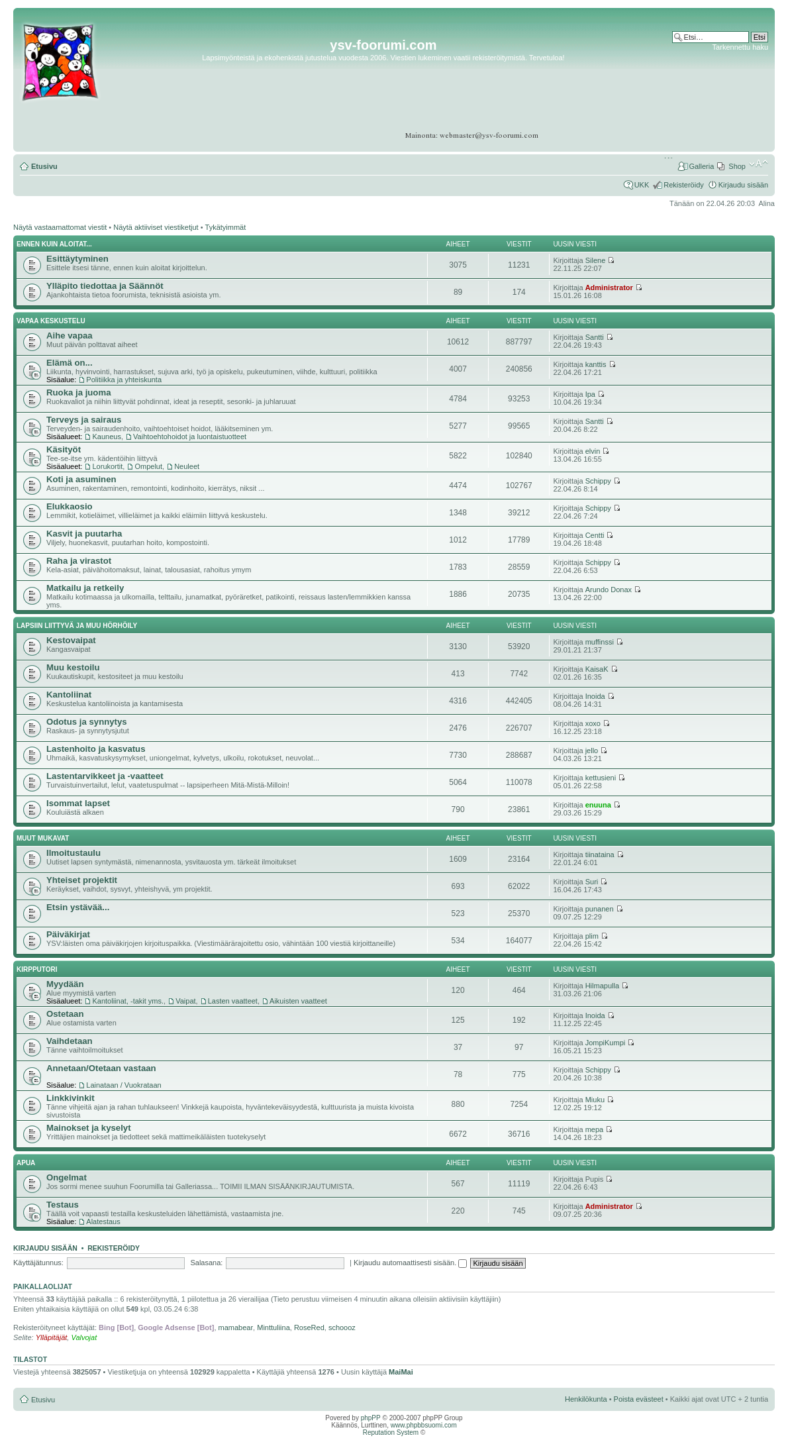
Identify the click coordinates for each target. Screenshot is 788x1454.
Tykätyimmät (225, 227)
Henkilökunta (586, 1399)
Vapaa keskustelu (51, 321)
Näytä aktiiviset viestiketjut (155, 227)
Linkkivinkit (70, 1098)
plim (592, 936)
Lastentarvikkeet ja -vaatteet (105, 776)
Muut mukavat (43, 838)
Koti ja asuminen (81, 479)
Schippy (598, 481)
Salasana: (206, 1263)
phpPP (371, 1418)
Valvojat (84, 1337)
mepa (594, 1129)
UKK (642, 185)
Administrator (609, 287)
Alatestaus (103, 1221)
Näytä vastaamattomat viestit (60, 227)
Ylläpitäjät (52, 1337)
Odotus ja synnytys (86, 722)
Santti (594, 337)
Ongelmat (66, 1177)
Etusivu (44, 166)
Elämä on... (69, 363)
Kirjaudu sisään (743, 185)
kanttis (596, 364)
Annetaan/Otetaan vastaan (101, 1068)
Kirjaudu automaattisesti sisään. (410, 1263)
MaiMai (401, 1372)
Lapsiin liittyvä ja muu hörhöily (77, 625)
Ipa (590, 394)
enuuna (598, 805)
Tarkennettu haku (740, 47)
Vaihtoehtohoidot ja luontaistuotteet (189, 437)
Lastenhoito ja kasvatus (96, 749)
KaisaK (597, 669)
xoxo (593, 723)
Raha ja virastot (78, 561)
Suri (592, 882)
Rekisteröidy (684, 185)
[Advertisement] (716, 92)
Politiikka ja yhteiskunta (124, 380)
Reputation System (391, 1432)
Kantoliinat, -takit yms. (128, 1001)
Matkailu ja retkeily (85, 588)
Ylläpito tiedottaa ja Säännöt (105, 286)
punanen (599, 909)
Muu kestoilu (73, 667)
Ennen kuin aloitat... (54, 244)
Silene (595, 260)
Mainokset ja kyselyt (88, 1128)
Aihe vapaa (69, 335)
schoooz (342, 1327)
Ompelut (148, 466)
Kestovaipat (71, 640)
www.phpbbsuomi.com (424, 1425)
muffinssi (599, 642)
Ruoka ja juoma (78, 392)
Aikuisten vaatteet (298, 1001)
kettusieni (600, 778)
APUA (26, 1163)
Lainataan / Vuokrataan (123, 1085)
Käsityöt (63, 449)
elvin (593, 451)
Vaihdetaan (69, 1041)
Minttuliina (273, 1327)
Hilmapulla (602, 986)
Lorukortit (107, 466)
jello (592, 750)
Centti (595, 535)
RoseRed (309, 1327)
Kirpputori (37, 969)
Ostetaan (64, 1014)
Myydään (64, 984)
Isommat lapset (78, 803)
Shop (737, 166)
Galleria (701, 166)
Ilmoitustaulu (73, 853)
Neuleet (186, 466)
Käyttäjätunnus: (38, 1263)
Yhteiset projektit (81, 880)
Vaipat (185, 1001)
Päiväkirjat (68, 934)
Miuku (595, 1100)
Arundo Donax (608, 590)
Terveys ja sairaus (83, 420)
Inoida (595, 696)
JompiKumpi (605, 1043)
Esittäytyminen (77, 259)
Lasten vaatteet (233, 1001)
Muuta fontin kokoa (758, 164)
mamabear (236, 1327)
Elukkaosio (69, 506)
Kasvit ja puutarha (84, 534)
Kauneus (106, 437)
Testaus (62, 1205)
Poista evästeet (639, 1399)
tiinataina (600, 854)
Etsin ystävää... (77, 907)
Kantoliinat (68, 695)
